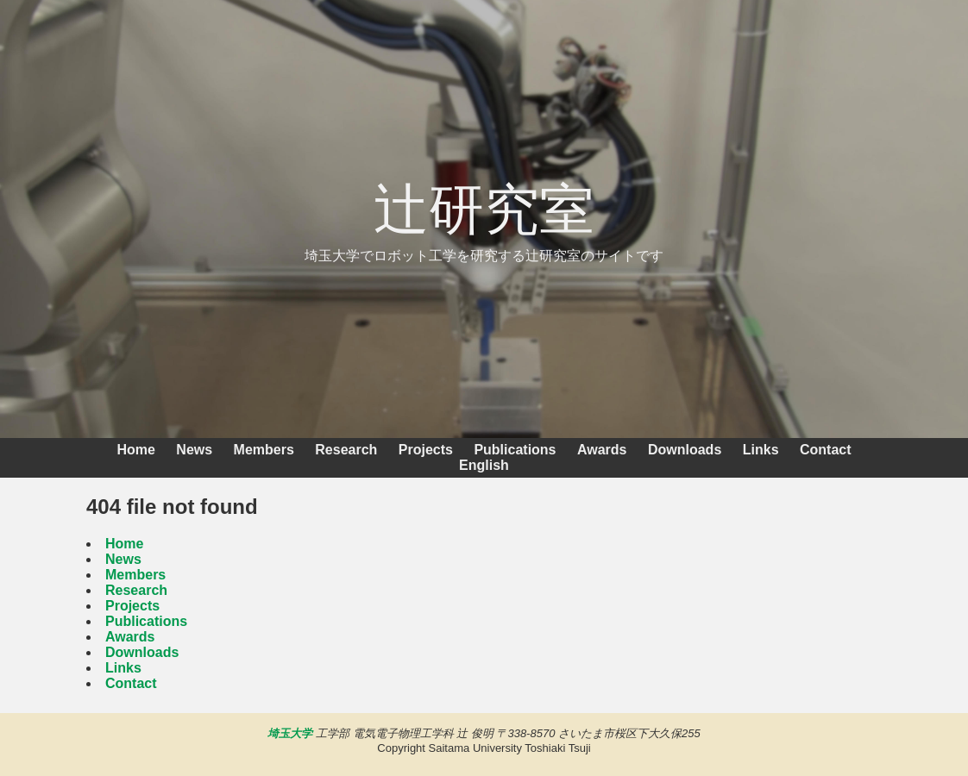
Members (264, 449)
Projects (426, 449)
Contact (826, 449)
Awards (602, 449)
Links (761, 449)
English (484, 465)
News (194, 449)
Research (346, 449)
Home (135, 449)
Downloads (684, 449)
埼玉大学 (289, 733)
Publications (515, 449)
